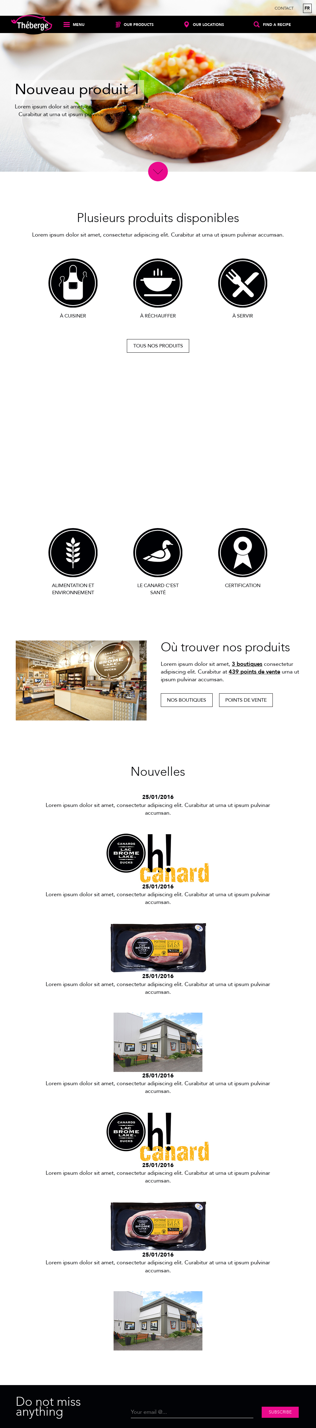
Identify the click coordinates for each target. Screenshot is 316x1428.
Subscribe (280, 1412)
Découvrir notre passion (158, 504)
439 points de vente (254, 672)
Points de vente (246, 700)
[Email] (192, 1412)
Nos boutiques (186, 700)
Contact (284, 8)
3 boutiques (247, 664)
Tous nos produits (158, 345)
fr (307, 8)
